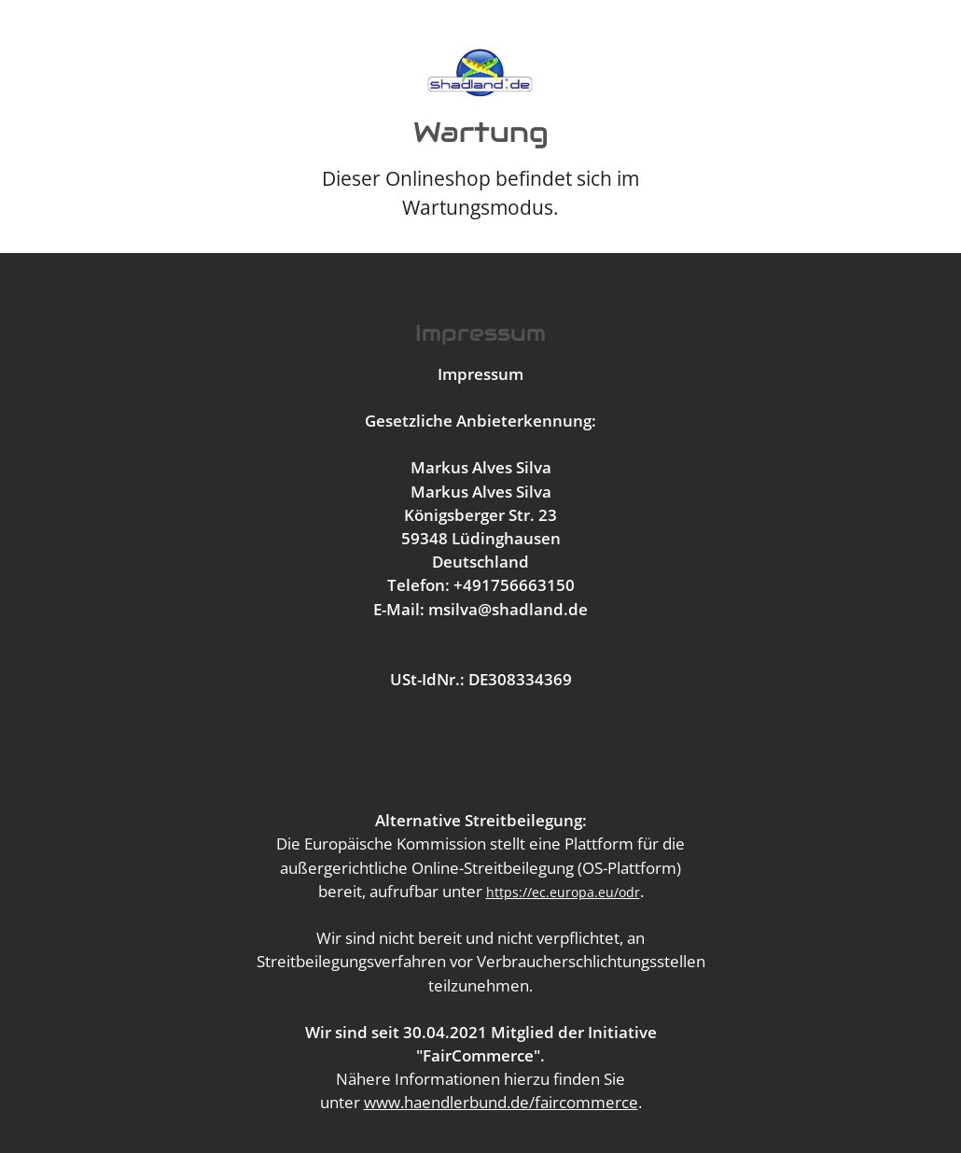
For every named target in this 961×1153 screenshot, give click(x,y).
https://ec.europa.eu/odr (563, 892)
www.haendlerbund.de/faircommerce (501, 1102)
